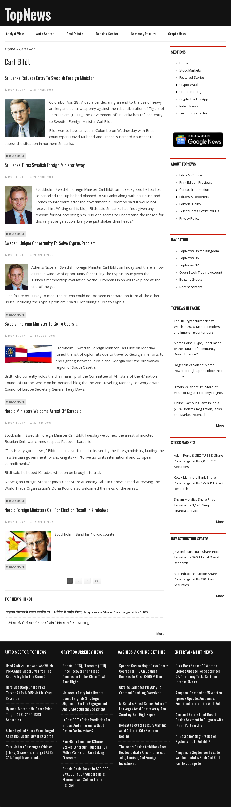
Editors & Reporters (194, 196)
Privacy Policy (189, 218)
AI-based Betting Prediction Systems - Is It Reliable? (196, 738)
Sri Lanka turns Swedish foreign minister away (45, 165)
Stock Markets (190, 70)
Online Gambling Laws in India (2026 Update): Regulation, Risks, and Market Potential (198, 409)
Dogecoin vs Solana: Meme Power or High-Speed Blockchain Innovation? (198, 370)
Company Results (143, 33)
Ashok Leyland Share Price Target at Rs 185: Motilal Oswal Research (30, 733)
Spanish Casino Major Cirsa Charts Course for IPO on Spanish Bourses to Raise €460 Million (143, 671)
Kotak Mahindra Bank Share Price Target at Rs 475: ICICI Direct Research (198, 483)
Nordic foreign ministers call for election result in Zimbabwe (57, 510)
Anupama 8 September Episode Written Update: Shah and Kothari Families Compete (200, 758)
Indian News (188, 106)
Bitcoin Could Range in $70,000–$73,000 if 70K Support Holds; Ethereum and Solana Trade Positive (86, 777)
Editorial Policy (190, 204)
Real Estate (75, 33)
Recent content (190, 286)
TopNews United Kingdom (199, 251)
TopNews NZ (189, 265)
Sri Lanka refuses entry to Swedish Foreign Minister (49, 78)
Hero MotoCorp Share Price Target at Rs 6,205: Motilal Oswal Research (29, 692)
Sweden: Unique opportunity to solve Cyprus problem (50, 243)
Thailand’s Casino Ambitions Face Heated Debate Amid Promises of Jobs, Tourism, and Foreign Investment (143, 755)
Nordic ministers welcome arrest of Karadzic (43, 411)
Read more (17, 156)
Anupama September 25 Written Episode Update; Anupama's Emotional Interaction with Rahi (199, 698)
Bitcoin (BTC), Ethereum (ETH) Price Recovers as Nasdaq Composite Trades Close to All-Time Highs (84, 674)
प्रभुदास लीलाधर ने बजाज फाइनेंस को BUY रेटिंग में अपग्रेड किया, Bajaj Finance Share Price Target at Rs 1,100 (77, 612)
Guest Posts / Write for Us (199, 211)
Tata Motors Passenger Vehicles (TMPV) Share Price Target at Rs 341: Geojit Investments (29, 752)
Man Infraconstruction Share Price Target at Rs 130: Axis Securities (195, 579)
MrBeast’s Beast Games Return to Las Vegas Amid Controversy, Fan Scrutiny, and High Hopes (143, 709)
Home (10, 48)
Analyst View (15, 33)
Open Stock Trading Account (200, 272)
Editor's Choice (190, 175)
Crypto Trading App (193, 99)
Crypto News (177, 33)
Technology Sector (193, 113)
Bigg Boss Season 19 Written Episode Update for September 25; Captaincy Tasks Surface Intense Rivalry (198, 674)
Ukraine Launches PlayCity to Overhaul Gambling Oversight (140, 689)
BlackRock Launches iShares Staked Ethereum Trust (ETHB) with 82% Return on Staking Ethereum (84, 750)
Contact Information (194, 189)
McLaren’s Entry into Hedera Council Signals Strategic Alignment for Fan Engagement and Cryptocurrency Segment (84, 701)
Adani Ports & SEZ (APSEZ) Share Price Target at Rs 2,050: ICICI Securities (198, 461)
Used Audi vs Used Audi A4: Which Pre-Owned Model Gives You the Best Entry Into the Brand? (29, 671)
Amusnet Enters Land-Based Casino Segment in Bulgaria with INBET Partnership (199, 720)
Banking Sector (107, 33)
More (160, 633)
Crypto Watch (189, 84)
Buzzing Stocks (190, 279)
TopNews (28, 14)
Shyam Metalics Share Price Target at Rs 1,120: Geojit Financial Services (194, 505)
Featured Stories (192, 77)
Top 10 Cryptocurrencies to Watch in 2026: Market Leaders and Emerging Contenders (197, 327)
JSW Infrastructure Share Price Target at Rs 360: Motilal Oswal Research (197, 557)
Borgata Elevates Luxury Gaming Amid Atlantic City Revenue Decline (142, 730)
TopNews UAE (190, 258)
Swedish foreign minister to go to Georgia (41, 323)
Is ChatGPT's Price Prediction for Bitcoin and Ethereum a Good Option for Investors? (86, 725)
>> (97, 581)
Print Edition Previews (195, 182)
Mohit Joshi (17, 89)
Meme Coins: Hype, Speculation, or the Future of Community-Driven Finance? (198, 349)
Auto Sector (45, 33)
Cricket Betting (190, 91)
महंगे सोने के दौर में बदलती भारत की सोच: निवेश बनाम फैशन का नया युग (48, 622)
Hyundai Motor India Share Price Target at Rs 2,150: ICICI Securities (29, 714)
